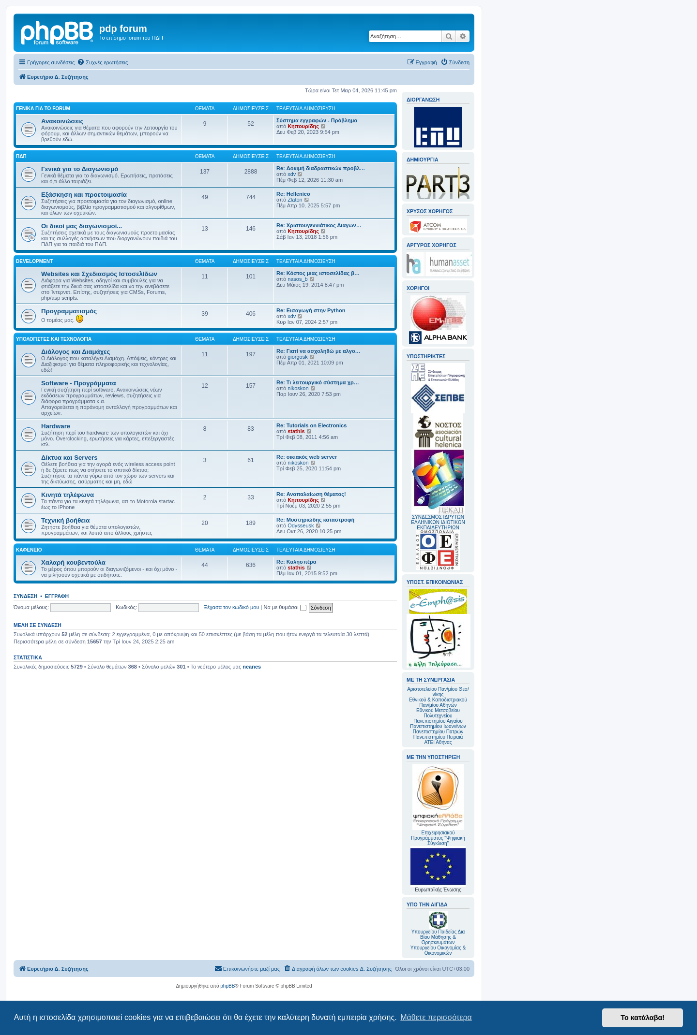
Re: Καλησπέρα (296, 562)
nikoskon (298, 388)
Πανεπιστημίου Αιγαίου (437, 721)
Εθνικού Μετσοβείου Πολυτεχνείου (438, 713)
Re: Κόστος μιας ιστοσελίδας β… (318, 273)
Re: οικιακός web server (306, 457)
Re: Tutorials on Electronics (311, 425)
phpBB (227, 986)
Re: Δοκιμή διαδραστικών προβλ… (320, 168)
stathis (296, 431)
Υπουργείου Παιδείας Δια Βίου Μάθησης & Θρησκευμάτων (438, 937)
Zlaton (295, 200)
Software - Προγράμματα (78, 383)
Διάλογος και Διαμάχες (75, 351)
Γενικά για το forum (43, 108)
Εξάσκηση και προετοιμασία (84, 194)
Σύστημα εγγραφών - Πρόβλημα (316, 120)
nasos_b (298, 279)
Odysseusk (301, 525)
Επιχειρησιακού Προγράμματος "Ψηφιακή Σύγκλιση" (438, 805)
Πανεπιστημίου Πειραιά (438, 737)
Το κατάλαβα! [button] (643, 1017)
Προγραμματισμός (69, 311)
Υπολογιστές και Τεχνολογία (53, 339)
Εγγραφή (57, 596)
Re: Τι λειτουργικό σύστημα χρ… (317, 382)
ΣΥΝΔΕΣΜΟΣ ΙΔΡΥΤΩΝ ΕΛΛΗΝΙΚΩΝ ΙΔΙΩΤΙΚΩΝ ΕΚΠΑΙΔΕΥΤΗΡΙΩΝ (438, 522)
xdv (292, 174)
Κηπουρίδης (303, 126)
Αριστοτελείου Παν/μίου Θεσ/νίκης (438, 691)
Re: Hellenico (293, 194)
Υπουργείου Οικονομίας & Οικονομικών (438, 950)
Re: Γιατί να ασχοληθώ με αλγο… (318, 351)
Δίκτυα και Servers (69, 457)
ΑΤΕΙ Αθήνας (438, 742)
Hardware (55, 426)
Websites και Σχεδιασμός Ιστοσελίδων (99, 273)
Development (34, 261)
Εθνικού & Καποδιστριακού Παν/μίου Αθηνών (438, 702)
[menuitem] (102, 62)
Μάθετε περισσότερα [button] (436, 1017)
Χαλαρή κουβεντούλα (73, 562)
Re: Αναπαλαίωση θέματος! (311, 494)
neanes (251, 667)
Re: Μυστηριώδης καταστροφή (315, 520)
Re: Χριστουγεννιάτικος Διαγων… (319, 225)
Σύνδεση (25, 596)
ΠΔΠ (21, 156)
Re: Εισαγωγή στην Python (310, 310)
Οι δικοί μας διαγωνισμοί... (81, 226)
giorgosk (298, 357)
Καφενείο (29, 550)
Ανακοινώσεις (62, 121)
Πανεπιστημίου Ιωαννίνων (438, 726)
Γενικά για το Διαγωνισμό (79, 169)
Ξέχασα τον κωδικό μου (231, 607)
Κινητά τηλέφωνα (67, 494)
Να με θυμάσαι (285, 607)
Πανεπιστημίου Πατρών (438, 731)
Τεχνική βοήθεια (65, 520)
